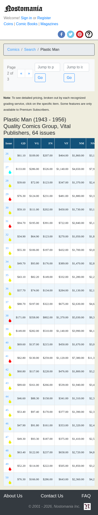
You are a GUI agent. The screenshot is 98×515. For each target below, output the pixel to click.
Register (44, 18)
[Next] (29, 73)
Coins (8, 24)
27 (6, 167)
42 (6, 369)
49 (6, 464)
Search (30, 49)
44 (6, 396)
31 (6, 221)
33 (6, 248)
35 (6, 275)
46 (6, 423)
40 (6, 342)
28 (6, 180)
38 (6, 315)
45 (6, 410)
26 (6, 153)
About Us (13, 495)
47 (6, 437)
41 (6, 356)
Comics (13, 49)
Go (40, 78)
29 (6, 194)
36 (6, 288)
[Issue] (76, 67)
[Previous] (21, 73)
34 (6, 261)
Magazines (49, 24)
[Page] (47, 67)
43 (6, 383)
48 (6, 450)
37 (6, 302)
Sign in (26, 18)
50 (6, 477)
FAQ (86, 495)
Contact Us (52, 495)
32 (6, 234)
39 (6, 329)
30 (6, 207)
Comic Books (26, 24)
